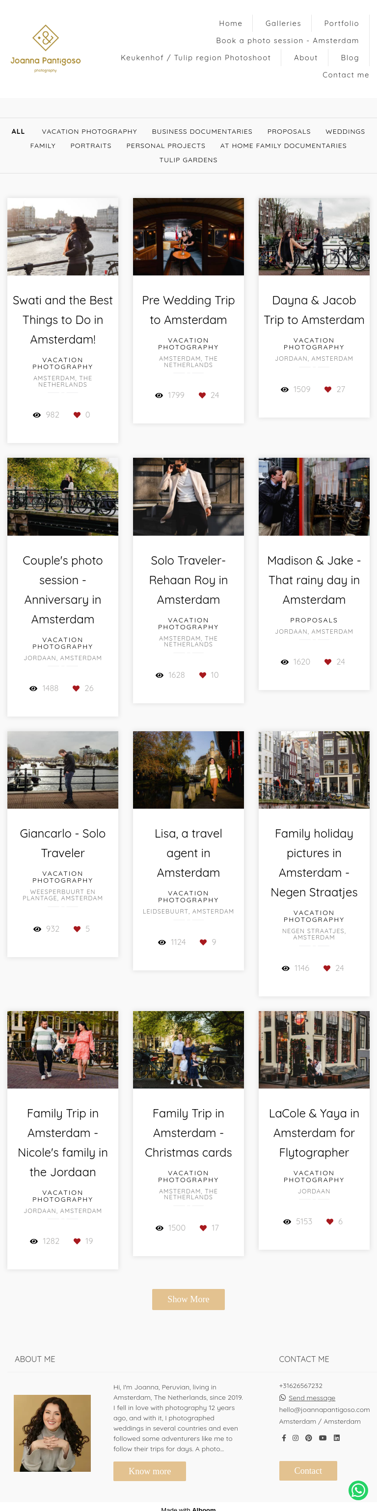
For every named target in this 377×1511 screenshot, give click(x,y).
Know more (150, 1471)
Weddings (345, 131)
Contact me (346, 74)
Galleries (283, 23)
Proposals (289, 131)
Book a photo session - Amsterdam (287, 40)
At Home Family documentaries (283, 145)
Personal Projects (165, 145)
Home (230, 23)
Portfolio (341, 23)
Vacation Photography (89, 131)
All (19, 131)
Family (42, 145)
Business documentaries (202, 131)
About (306, 57)
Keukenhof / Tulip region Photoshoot (196, 57)
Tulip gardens (189, 159)
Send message (312, 1397)
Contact (309, 1471)
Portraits (90, 145)
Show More (188, 1299)
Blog (350, 57)
